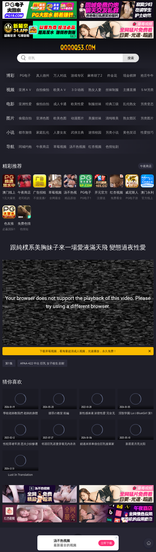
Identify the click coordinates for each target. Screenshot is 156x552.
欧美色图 (59, 118)
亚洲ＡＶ (25, 89)
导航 (10, 146)
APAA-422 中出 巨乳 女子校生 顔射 (42, 363)
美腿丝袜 (94, 118)
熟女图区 (129, 118)
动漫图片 (77, 118)
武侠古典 (77, 132)
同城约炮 (25, 146)
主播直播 (129, 89)
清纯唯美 (112, 118)
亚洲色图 (42, 118)
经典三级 (112, 104)
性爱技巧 (147, 132)
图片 (10, 118)
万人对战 (59, 75)
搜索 (131, 58)
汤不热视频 (77, 146)
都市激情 (25, 132)
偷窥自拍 (25, 118)
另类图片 (147, 118)
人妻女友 (59, 132)
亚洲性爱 (25, 104)
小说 (10, 132)
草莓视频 (59, 146)
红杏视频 (94, 146)
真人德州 (42, 75)
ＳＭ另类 (147, 89)
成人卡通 (59, 104)
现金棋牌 (129, 75)
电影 (10, 104)
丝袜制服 (112, 89)
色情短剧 (112, 146)
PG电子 (25, 75)
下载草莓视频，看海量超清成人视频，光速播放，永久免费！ (96, 351)
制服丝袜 (94, 104)
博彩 (10, 75)
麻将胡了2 (94, 75)
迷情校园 (94, 132)
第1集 (9, 363)
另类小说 (112, 132)
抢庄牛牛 (147, 75)
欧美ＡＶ (59, 89)
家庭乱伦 (42, 132)
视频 (10, 89)
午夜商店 (42, 146)
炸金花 (112, 75)
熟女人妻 (94, 89)
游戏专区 (77, 75)
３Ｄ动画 (77, 89)
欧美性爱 (77, 104)
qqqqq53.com (77, 48)
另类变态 (147, 104)
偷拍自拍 (42, 104)
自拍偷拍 (42, 89)
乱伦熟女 (129, 104)
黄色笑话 (129, 132)
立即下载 (106, 543)
